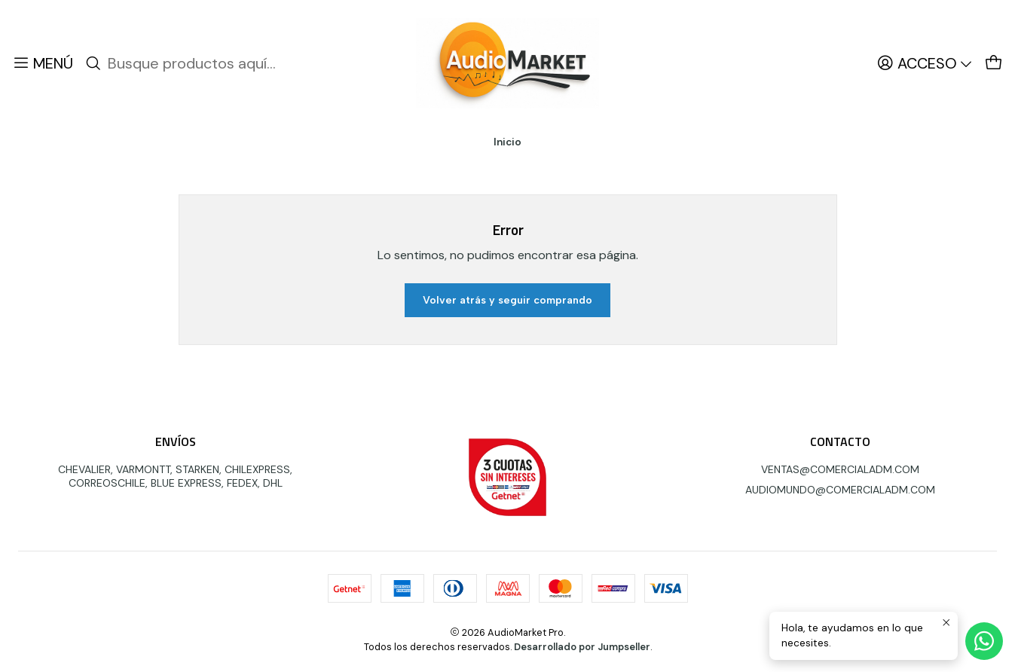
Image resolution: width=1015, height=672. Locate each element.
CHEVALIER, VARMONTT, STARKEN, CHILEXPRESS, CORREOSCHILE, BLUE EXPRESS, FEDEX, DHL (175, 476)
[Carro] (994, 63)
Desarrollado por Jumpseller (582, 646)
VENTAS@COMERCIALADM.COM (840, 469)
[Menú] (42, 63)
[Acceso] (925, 63)
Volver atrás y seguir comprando (507, 300)
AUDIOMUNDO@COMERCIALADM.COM (840, 489)
